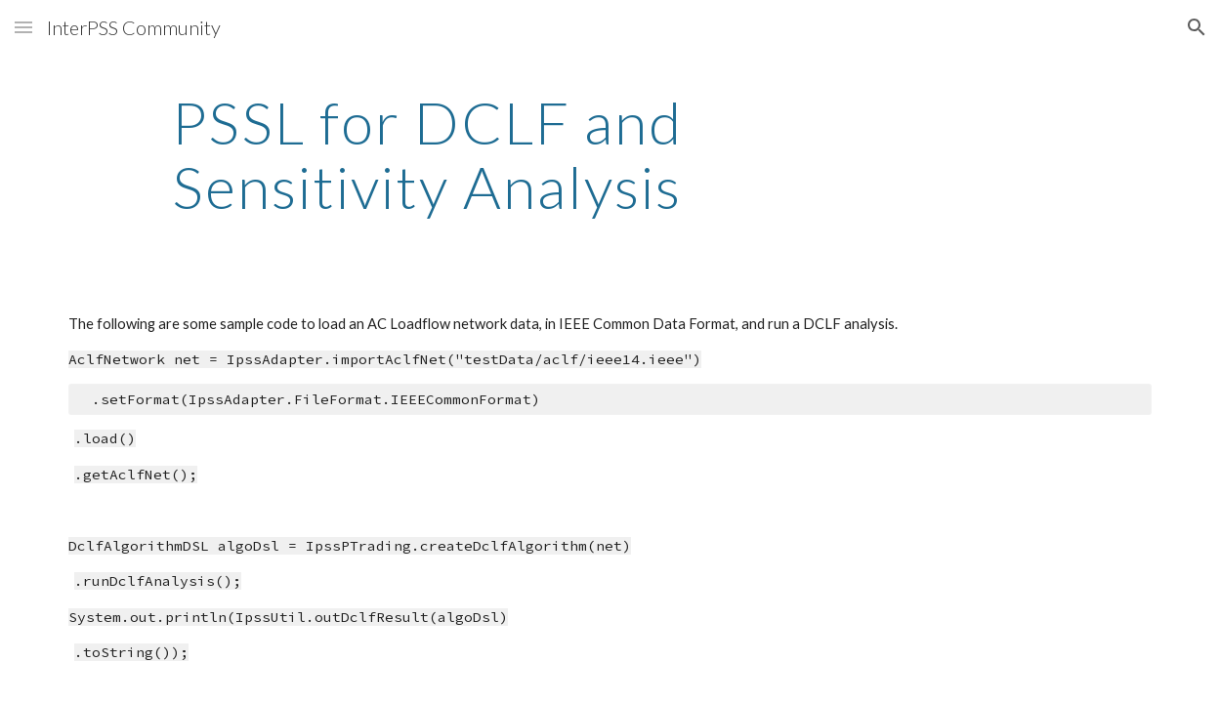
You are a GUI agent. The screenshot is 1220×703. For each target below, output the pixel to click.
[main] (426, 154)
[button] (23, 27)
